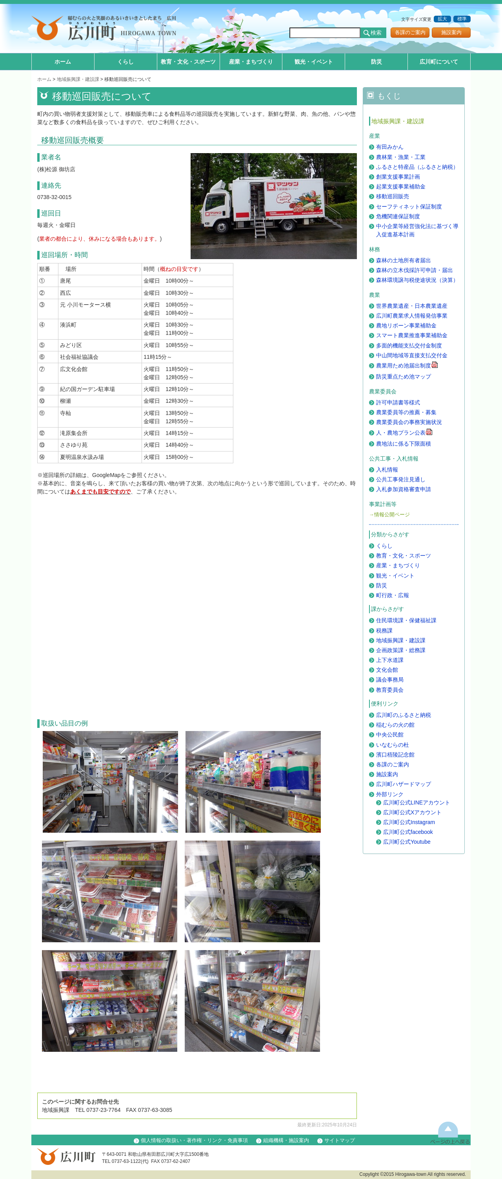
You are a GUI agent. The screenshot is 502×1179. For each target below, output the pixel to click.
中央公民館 (390, 734)
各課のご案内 (410, 32)
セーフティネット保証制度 (409, 206)
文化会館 (387, 670)
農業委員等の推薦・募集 (406, 412)
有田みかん (390, 147)
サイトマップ (339, 1140)
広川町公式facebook (408, 832)
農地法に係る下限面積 (403, 444)
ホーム (63, 61)
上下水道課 (390, 660)
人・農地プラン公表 (404, 433)
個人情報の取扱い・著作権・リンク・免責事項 (194, 1140)
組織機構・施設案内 (286, 1140)
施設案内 (451, 32)
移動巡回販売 (392, 196)
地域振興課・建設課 (78, 79)
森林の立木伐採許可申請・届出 (414, 270)
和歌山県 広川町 (107, 29)
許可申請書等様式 (398, 402)
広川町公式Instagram (409, 822)
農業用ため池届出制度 (407, 365)
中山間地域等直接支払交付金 (411, 355)
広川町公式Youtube (407, 842)
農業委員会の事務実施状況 (409, 422)
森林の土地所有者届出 (403, 260)
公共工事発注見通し (401, 479)
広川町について (439, 61)
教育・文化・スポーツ (188, 61)
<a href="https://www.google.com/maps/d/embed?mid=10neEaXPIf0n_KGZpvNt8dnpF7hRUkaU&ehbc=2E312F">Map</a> (162, 615)
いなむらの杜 (392, 745)
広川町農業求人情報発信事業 (411, 316)
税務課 (384, 630)
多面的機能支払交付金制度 (409, 345)
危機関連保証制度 (398, 216)
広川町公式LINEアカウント (416, 802)
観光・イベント (314, 61)
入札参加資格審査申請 (403, 489)
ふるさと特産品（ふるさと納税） (417, 167)
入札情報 (387, 469)
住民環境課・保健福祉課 (406, 620)
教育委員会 (390, 690)
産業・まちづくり (251, 61)
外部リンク (390, 794)
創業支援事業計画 (398, 177)
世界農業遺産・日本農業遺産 (411, 306)
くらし (125, 61)
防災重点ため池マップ (403, 376)
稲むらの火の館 (395, 725)
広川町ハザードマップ (403, 784)
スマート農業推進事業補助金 (411, 335)
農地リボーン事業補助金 (406, 325)
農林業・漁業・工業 (401, 157)
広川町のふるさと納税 (403, 715)
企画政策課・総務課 (401, 650)
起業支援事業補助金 (401, 186)
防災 (376, 61)
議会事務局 (390, 679)
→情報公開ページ (389, 514)
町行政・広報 (392, 595)
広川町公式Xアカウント (412, 812)
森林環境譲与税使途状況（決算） (417, 280)
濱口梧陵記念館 (395, 754)
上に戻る (450, 1132)
